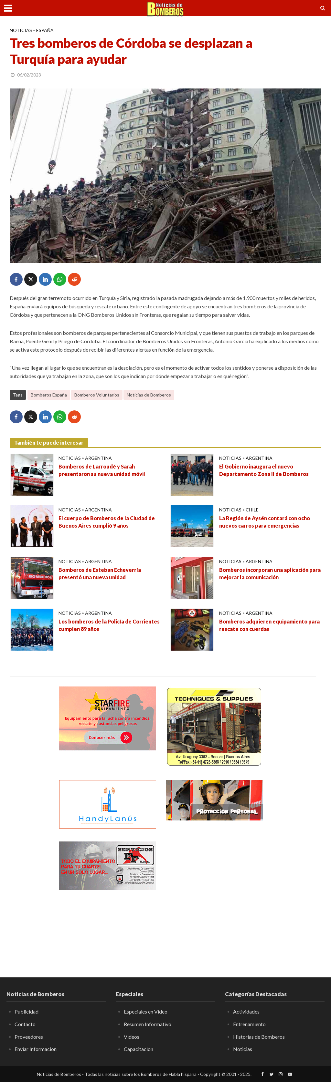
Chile (252, 509)
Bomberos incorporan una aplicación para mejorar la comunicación (270, 573)
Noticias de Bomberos (149, 394)
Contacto (25, 1024)
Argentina (98, 458)
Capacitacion (138, 1049)
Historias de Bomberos (259, 1037)
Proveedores (29, 1037)
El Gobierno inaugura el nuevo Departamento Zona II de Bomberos (264, 470)
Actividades (246, 1011)
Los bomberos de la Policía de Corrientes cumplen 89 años (109, 625)
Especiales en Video (145, 1011)
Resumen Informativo (147, 1024)
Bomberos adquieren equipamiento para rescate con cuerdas (269, 625)
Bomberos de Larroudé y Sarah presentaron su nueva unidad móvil (102, 470)
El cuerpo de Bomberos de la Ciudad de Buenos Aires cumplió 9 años (107, 522)
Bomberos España (49, 394)
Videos (131, 1037)
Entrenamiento (249, 1024)
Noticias (21, 30)
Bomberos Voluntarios (96, 394)
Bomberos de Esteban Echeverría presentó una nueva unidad (100, 573)
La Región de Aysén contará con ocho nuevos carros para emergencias (264, 522)
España (45, 30)
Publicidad (26, 1011)
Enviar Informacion (36, 1049)
